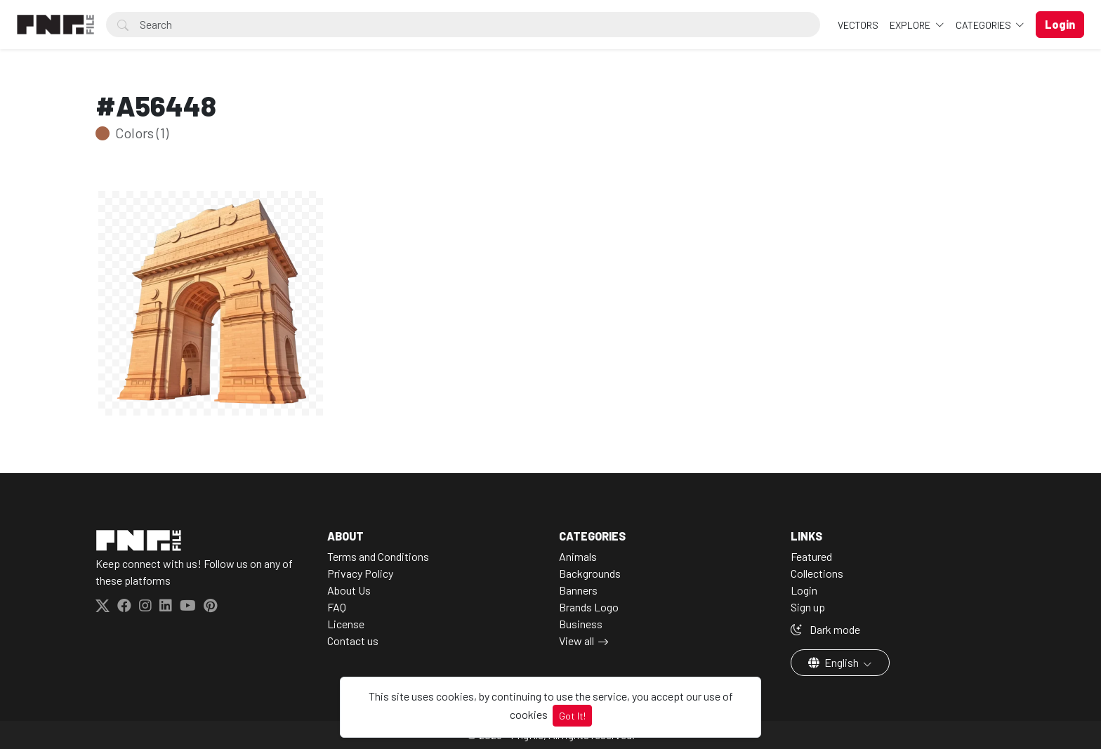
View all (576, 640)
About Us (349, 590)
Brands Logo (589, 607)
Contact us (352, 640)
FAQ (336, 607)
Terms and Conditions (378, 556)
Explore (911, 25)
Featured (811, 556)
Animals (578, 556)
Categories (984, 25)
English (834, 662)
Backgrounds (590, 573)
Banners (578, 590)
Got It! (572, 716)
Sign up (808, 607)
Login (804, 590)
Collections (817, 573)
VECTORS (858, 25)
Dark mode (825, 629)
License (345, 623)
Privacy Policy (360, 573)
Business (580, 623)
